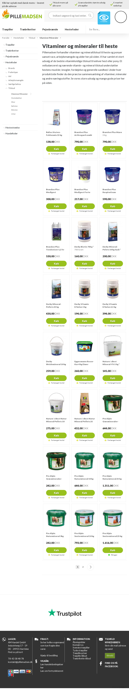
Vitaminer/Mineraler (19, 94)
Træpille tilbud (80, 655)
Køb (56, 148)
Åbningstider (79, 642)
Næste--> (90, 567)
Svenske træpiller (81, 647)
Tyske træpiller (80, 650)
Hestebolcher (16, 98)
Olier (13, 102)
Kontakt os (78, 645)
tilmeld (110, 655)
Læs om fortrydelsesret (51, 671)
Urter (13, 114)
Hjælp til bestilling (49, 655)
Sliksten (14, 110)
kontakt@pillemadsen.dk (20, 662)
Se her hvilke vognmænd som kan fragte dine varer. (52, 645)
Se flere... (94, 29)
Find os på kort (15, 652)
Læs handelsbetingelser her (51, 666)
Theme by (119, 687)
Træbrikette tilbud (82, 658)
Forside (5, 38)
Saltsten (14, 106)
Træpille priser (80, 653)
